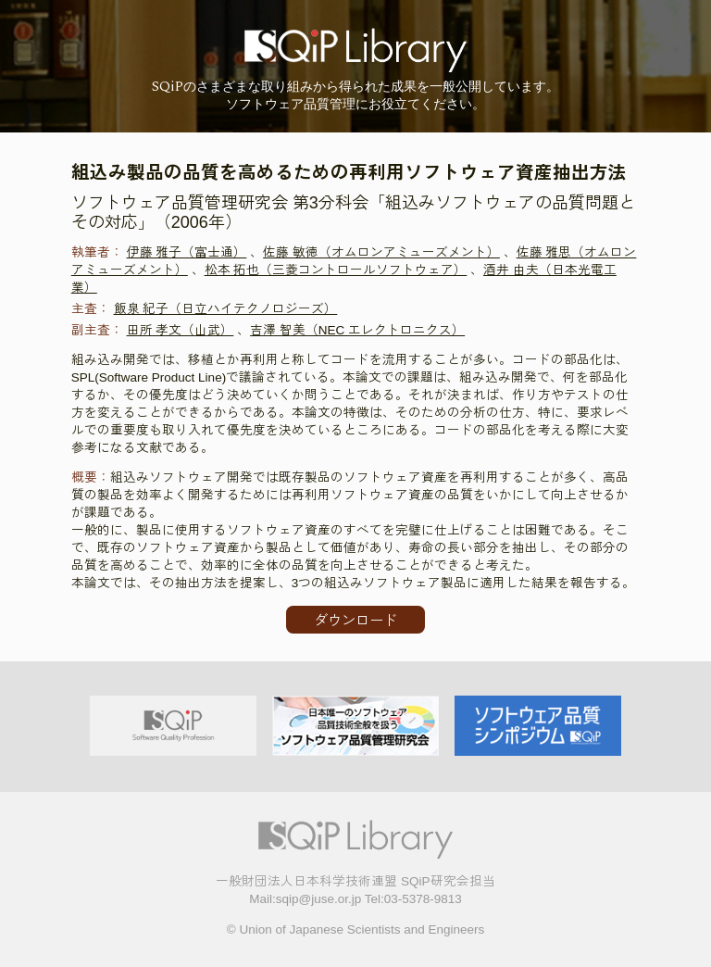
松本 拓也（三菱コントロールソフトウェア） (336, 270)
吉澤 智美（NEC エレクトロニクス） (357, 330)
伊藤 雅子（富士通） (187, 252)
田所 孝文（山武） (180, 330)
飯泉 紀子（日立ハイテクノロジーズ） (226, 309)
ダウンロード (355, 620)
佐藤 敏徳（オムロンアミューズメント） (381, 252)
